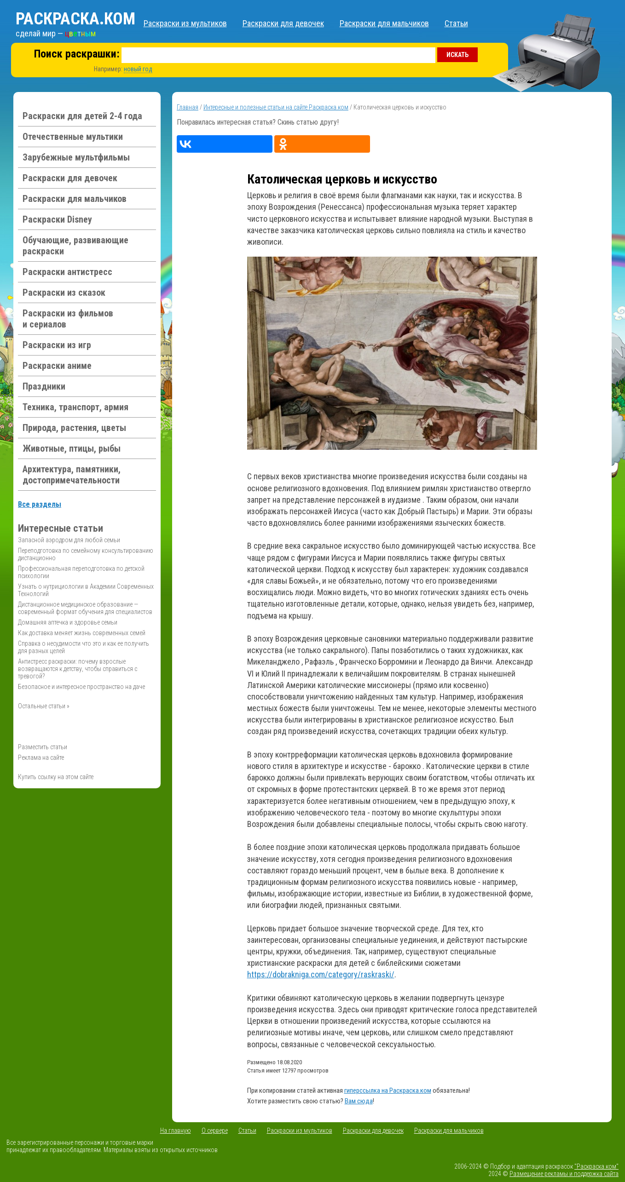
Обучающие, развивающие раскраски (75, 246)
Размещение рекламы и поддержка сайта (564, 1173)
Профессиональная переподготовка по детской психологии (81, 572)
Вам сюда (359, 1101)
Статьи (456, 23)
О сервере (215, 1130)
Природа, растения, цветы (74, 427)
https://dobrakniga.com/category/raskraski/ (320, 974)
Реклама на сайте (41, 757)
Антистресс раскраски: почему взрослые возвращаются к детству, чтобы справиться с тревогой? (77, 669)
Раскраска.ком (75, 19)
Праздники (44, 386)
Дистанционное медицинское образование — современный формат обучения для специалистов (85, 608)
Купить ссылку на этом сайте (55, 776)
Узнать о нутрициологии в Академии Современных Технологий (86, 590)
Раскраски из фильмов (68, 319)
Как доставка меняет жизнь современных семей (81, 633)
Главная (187, 107)
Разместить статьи (42, 747)
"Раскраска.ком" (596, 1166)
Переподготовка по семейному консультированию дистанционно (85, 554)
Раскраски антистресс (67, 271)
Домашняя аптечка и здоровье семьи (67, 622)
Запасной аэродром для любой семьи (69, 540)
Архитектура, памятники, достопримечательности (72, 475)
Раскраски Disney (57, 219)
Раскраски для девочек (283, 23)
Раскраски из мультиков (185, 23)
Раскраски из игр (57, 344)
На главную (175, 1130)
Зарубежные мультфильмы (76, 157)
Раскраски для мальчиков (384, 23)
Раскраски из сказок (64, 292)
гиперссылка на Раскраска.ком (387, 1090)
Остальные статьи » (43, 706)
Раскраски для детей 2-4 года (82, 115)
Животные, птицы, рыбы (72, 448)
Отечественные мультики (73, 136)
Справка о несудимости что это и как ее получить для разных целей (83, 647)
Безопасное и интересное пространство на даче (81, 686)
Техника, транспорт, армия (75, 407)
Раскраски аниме (57, 365)
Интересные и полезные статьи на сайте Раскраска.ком (275, 107)
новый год (138, 69)
